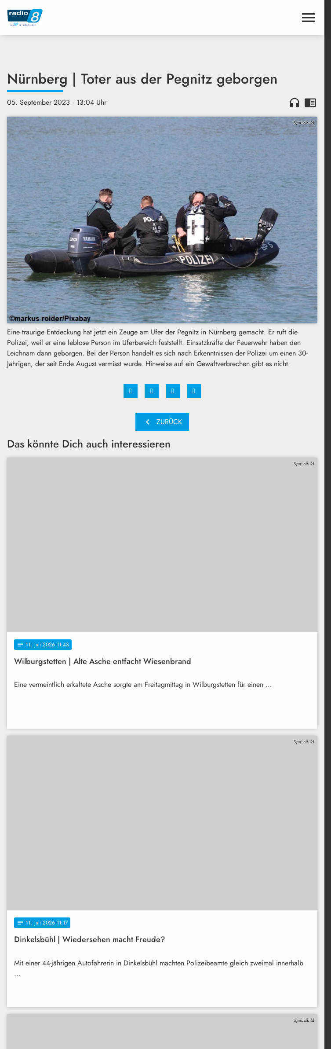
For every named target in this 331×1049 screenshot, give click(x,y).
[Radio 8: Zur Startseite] (84, 17)
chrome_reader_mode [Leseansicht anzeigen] (310, 102)
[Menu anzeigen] (308, 17)
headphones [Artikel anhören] (294, 102)
